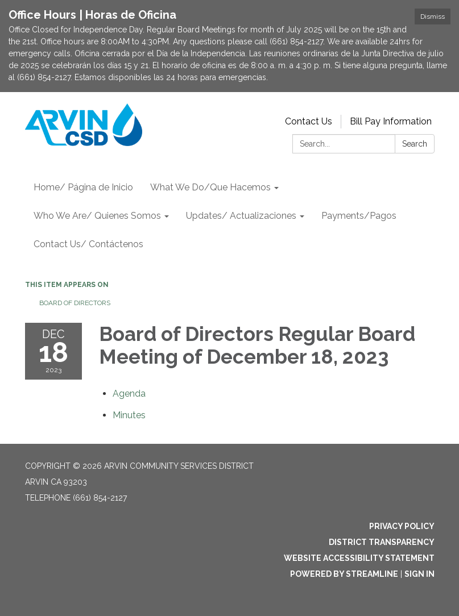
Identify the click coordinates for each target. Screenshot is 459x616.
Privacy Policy (402, 526)
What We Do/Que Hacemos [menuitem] (210, 187)
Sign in (419, 573)
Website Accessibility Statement (359, 558)
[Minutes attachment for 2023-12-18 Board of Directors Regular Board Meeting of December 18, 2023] (129, 415)
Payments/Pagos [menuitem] (358, 215)
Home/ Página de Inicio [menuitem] (83, 187)
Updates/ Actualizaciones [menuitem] (241, 215)
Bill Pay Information (391, 121)
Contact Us (308, 121)
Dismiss (432, 16)
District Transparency (382, 542)
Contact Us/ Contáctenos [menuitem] (88, 244)
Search (414, 143)
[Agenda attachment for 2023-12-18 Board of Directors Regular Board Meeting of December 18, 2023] (129, 393)
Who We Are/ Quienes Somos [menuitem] (97, 215)
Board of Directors (74, 303)
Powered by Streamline (344, 573)
